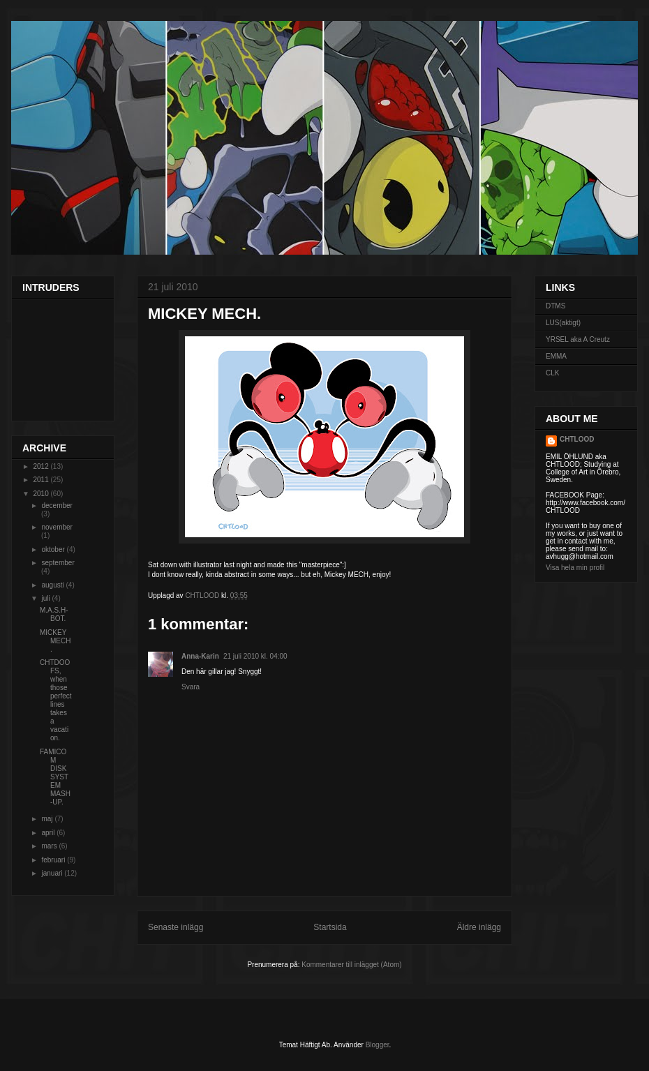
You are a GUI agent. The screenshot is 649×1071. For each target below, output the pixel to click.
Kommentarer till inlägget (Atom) (351, 964)
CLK (552, 373)
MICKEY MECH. (55, 641)
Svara (190, 687)
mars (50, 846)
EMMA (556, 356)
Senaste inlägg (175, 927)
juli (46, 598)
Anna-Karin (200, 656)
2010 (41, 493)
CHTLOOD (577, 439)
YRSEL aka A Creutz (578, 339)
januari (52, 873)
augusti (53, 585)
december (56, 505)
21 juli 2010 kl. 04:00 (255, 656)
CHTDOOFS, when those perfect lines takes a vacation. (56, 700)
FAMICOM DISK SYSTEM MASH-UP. (55, 777)
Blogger (377, 1045)
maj (47, 819)
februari (54, 860)
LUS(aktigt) (563, 323)
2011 (41, 480)
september (57, 563)
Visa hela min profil (575, 567)
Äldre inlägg (479, 927)
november (56, 527)
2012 (41, 466)
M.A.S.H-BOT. (54, 614)
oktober (53, 549)
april (49, 833)
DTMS (555, 306)
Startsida (329, 927)
